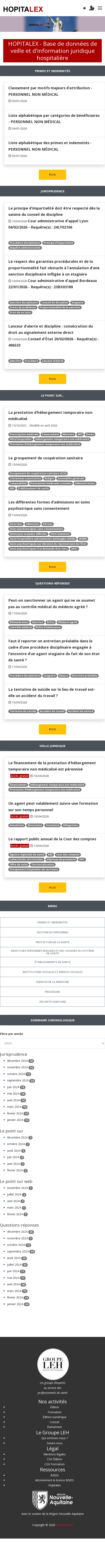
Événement (54, 1427)
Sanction (15, 361)
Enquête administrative (25, 247)
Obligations (70, 825)
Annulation (17, 825)
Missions (68, 434)
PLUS (52, 174)
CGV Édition (54, 1459)
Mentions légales (54, 1454)
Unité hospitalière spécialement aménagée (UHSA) (42, 539)
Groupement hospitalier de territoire (34, 869)
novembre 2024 (20, 1067)
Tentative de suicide (23, 711)
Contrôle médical (21, 627)
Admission (32, 524)
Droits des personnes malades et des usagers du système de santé (52, 952)
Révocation (35, 825)
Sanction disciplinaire (24, 302)
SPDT (74, 548)
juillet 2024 (16, 1194)
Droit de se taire (20, 312)
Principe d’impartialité (58, 243)
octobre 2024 (19, 1074)
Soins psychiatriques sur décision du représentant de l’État (48, 544)
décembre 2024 (20, 1061)
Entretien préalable (84, 675)
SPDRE (83, 539)
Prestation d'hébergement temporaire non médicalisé (45, 444)
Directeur (16, 524)
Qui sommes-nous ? (54, 1438)
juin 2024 (16, 1087)
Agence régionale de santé (27, 854)
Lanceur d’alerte (52, 361)
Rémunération (19, 622)
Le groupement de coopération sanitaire (45, 457)
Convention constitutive (25, 478)
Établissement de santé (33, 488)
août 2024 (16, 1150)
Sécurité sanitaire (52, 1001)
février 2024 (18, 1113)
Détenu (47, 524)
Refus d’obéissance (48, 627)
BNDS (55, 1475)
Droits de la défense (23, 307)
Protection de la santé (52, 942)
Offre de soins (19, 864)
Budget (49, 478)
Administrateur (85, 483)
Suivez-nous (55, 1443)
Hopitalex (54, 1485)
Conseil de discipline (54, 302)
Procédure (31, 361)
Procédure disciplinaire (25, 243)
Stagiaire (78, 302)
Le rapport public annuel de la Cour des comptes (52, 838)
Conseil (54, 1422)
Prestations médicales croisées (50, 483)
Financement (50, 434)
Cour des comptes (68, 854)
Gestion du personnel (53, 932)
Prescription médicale (24, 434)
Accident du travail (52, 711)
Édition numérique (54, 1417)
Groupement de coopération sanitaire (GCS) (38, 473)
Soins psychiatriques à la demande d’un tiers (39, 548)
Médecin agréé (67, 622)
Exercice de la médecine (52, 982)
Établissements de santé (53, 962)
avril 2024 (16, 1100)
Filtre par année (11, 1034)
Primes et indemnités (52, 922)
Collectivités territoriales (26, 859)
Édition (54, 1407)
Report (63, 675)
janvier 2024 (18, 1120)
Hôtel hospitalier (21, 439)
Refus (50, 622)
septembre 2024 (21, 1080)
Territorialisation (42, 864)
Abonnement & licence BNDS (54, 1480)
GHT (82, 859)
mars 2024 (17, 1107)
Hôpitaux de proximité (61, 859)
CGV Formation (55, 1464)
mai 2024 (16, 1093)
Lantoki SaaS (64, 1525)
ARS (80, 434)
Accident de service (80, 711)
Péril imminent (60, 534)
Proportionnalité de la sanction (60, 307)
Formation (52, 825)
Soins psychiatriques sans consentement (36, 529)
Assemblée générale (71, 478)
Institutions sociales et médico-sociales (52, 972)
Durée (90, 434)
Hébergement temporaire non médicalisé (62, 439)
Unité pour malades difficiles (28, 534)
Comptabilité (18, 483)
